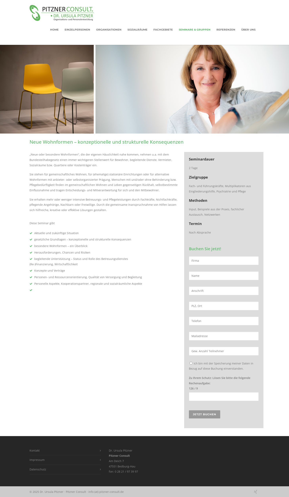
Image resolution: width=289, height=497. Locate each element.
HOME (54, 29)
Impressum (37, 460)
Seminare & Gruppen (195, 29)
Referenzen (225, 29)
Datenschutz (38, 469)
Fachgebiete (163, 29)
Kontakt (35, 450)
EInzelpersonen (77, 29)
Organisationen (109, 29)
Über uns (248, 29)
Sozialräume (137, 29)
